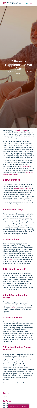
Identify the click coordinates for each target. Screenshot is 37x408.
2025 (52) (5, 405)
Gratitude (13, 308)
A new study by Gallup (20, 130)
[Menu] (31, 3)
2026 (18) (5, 403)
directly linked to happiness (22, 188)
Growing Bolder (24, 166)
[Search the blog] (18, 396)
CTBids (10, 259)
